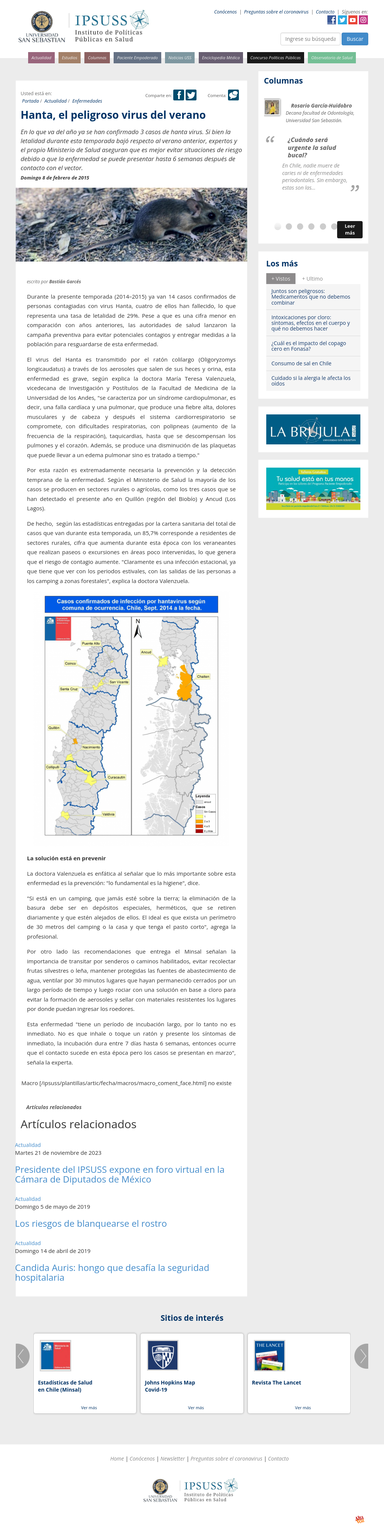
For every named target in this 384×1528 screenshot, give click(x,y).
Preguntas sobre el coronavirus (276, 12)
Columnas (97, 57)
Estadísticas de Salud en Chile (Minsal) (65, 1386)
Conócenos (225, 12)
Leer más (350, 229)
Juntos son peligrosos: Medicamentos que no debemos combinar (311, 296)
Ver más (89, 1407)
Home (117, 1458)
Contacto (325, 12)
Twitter (342, 19)
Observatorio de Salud (331, 57)
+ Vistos (281, 278)
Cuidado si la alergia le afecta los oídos (311, 380)
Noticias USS (180, 57)
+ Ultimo (312, 278)
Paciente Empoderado (137, 57)
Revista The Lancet (276, 1382)
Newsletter (172, 1458)
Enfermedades (87, 101)
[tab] (281, 278)
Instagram (363, 19)
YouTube (352, 19)
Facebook (331, 19)
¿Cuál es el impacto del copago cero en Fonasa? (309, 345)
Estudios (69, 57)
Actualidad (41, 57)
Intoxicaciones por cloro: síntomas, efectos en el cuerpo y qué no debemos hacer (311, 323)
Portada (30, 101)
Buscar (354, 38)
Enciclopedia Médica (221, 57)
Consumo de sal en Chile (302, 363)
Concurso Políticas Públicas (275, 57)
